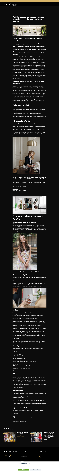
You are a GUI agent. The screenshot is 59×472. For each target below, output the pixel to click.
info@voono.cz (15, 189)
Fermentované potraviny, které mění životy (22, 433)
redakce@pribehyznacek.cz (47, 457)
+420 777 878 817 (44, 454)
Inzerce (22, 458)
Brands (50, 441)
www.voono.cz (15, 187)
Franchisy (45, 441)
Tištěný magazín (24, 454)
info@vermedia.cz (23, 421)
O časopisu (23, 459)
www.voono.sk (20, 187)
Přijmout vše (23, 469)
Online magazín (24, 456)
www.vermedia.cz (16, 421)
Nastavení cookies (35, 469)
